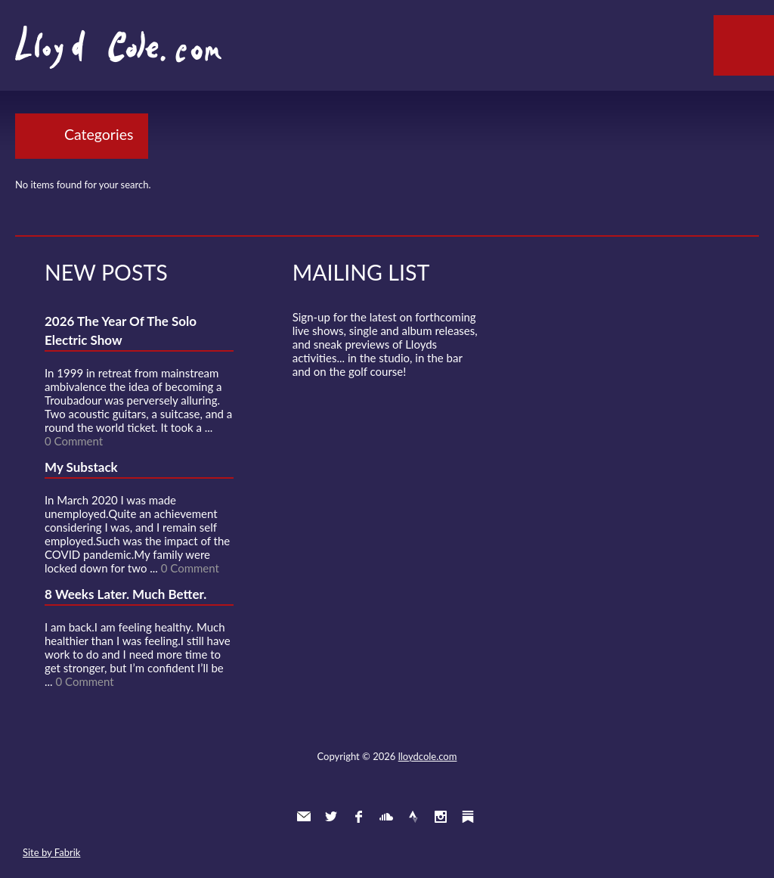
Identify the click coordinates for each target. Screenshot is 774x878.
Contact (303, 816)
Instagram (440, 816)
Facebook (358, 816)
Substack (467, 816)
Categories (98, 134)
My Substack (81, 467)
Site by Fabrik (51, 852)
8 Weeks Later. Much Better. (125, 594)
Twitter (331, 816)
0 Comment (74, 441)
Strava (413, 816)
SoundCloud (386, 816)
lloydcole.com (427, 756)
